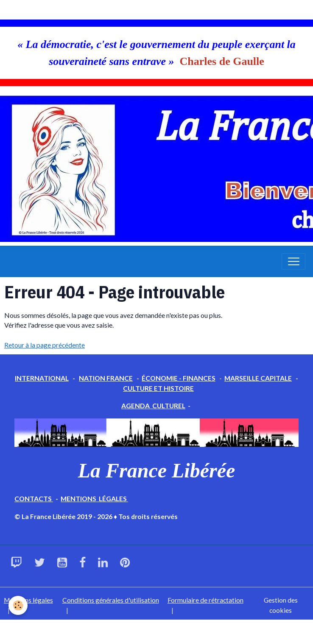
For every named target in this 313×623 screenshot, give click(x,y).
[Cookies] (18, 605)
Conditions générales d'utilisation (110, 600)
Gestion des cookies (281, 605)
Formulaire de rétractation (205, 600)
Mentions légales (28, 600)
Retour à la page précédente (44, 345)
